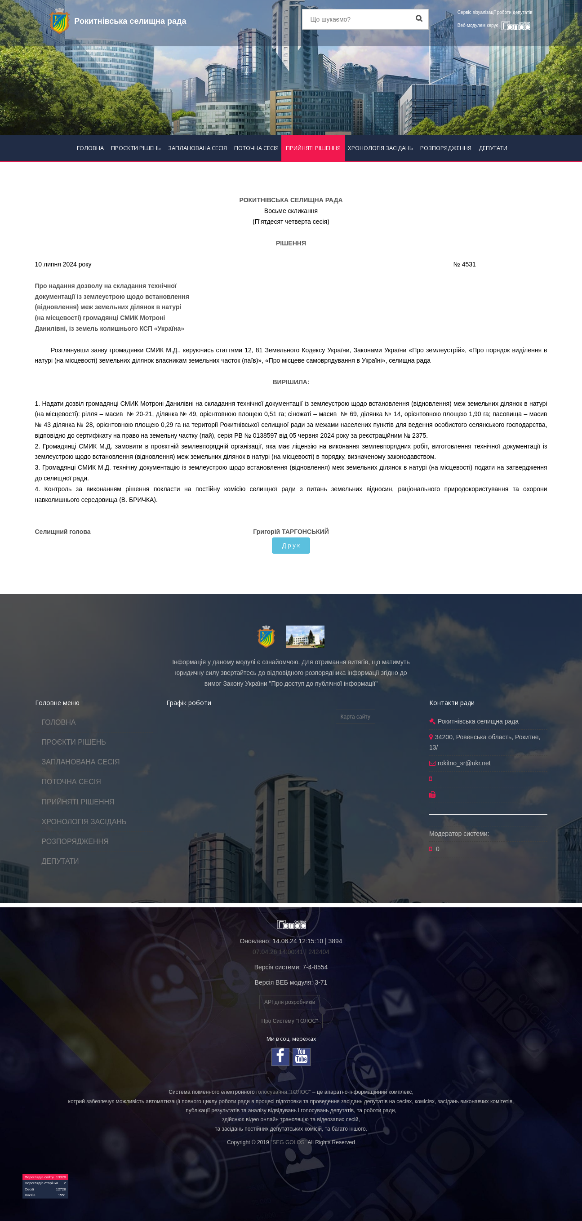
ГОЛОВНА (90, 148)
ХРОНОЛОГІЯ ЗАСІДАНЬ (380, 148)
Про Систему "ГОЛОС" (290, 1021)
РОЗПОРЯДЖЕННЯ (445, 148)
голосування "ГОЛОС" (283, 1092)
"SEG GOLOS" (289, 1142)
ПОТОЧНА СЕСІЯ (256, 148)
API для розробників (289, 1002)
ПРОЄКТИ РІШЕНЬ (136, 148)
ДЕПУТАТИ (493, 148)
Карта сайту (355, 717)
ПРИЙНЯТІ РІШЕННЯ (313, 148)
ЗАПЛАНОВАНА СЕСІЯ (197, 148)
